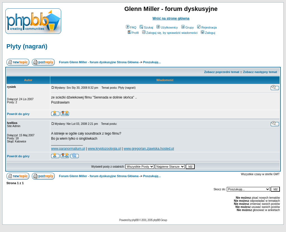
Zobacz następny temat (260, 72)
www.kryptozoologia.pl (104, 149)
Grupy (187, 27)
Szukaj (146, 27)
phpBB (135, 220)
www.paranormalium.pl (68, 149)
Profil (133, 32)
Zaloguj (208, 32)
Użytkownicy (167, 27)
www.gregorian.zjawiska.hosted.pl (149, 149)
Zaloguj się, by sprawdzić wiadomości (169, 32)
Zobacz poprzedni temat (221, 72)
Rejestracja (207, 27)
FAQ (131, 27)
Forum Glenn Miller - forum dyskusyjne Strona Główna (99, 62)
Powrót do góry (18, 114)
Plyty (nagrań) (26, 46)
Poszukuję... (152, 62)
